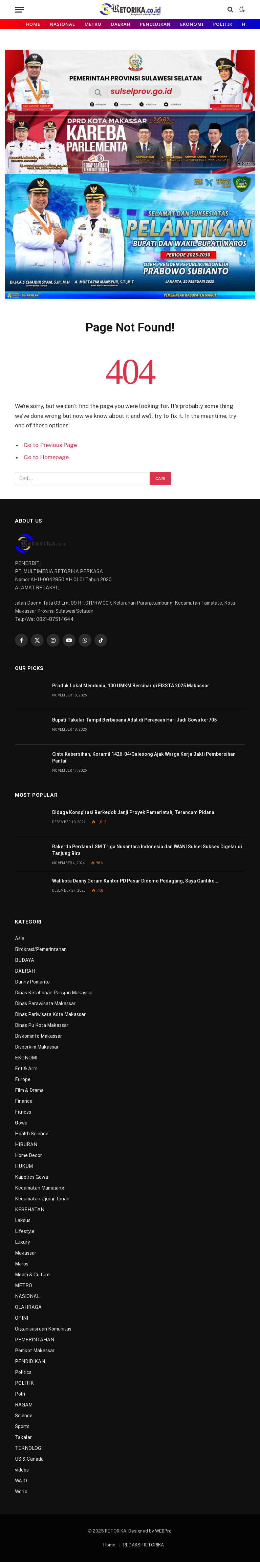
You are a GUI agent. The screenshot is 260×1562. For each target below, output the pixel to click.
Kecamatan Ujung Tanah (42, 1198)
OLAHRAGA (28, 1307)
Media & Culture (32, 1274)
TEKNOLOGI (29, 1448)
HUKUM (24, 1166)
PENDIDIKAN (155, 24)
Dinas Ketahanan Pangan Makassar (54, 992)
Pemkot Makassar (35, 1350)
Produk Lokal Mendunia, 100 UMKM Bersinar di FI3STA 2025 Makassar (130, 685)
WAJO (21, 1480)
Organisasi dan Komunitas (43, 1329)
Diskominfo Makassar (38, 1036)
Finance (23, 1101)
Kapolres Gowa (31, 1177)
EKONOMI (191, 24)
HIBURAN (26, 1144)
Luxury (22, 1242)
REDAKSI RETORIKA (143, 1544)
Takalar (23, 1437)
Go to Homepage (46, 457)
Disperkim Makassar (37, 1047)
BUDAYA (24, 960)
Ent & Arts (26, 1068)
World (21, 1491)
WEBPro (163, 1531)
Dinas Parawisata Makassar (45, 1003)
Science (23, 1415)
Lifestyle (25, 1231)
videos (22, 1470)
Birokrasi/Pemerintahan (41, 949)
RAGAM (23, 1404)
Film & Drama (29, 1090)
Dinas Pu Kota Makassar (41, 1025)
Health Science (31, 1133)
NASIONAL (62, 24)
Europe (22, 1079)
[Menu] (19, 9)
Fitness (23, 1112)
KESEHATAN (29, 1209)
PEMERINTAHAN (34, 1339)
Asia (19, 938)
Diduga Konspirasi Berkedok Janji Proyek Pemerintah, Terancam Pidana (133, 812)
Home (33, 24)
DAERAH (121, 24)
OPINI (21, 1318)
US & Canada (29, 1459)
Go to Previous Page (50, 445)
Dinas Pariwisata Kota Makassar (50, 1014)
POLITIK (222, 24)
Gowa (21, 1122)
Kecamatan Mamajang (39, 1188)
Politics (23, 1372)
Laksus (22, 1220)
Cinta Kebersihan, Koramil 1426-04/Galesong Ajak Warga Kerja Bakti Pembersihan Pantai (144, 757)
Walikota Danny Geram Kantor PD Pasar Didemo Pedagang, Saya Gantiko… (135, 881)
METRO (93, 24)
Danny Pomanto (32, 982)
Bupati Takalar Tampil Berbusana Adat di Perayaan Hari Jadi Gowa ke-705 (134, 720)
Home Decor (28, 1155)
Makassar (25, 1253)
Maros (21, 1263)
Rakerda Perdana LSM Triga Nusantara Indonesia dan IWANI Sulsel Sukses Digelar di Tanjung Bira (147, 850)
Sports (22, 1426)
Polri (20, 1394)
